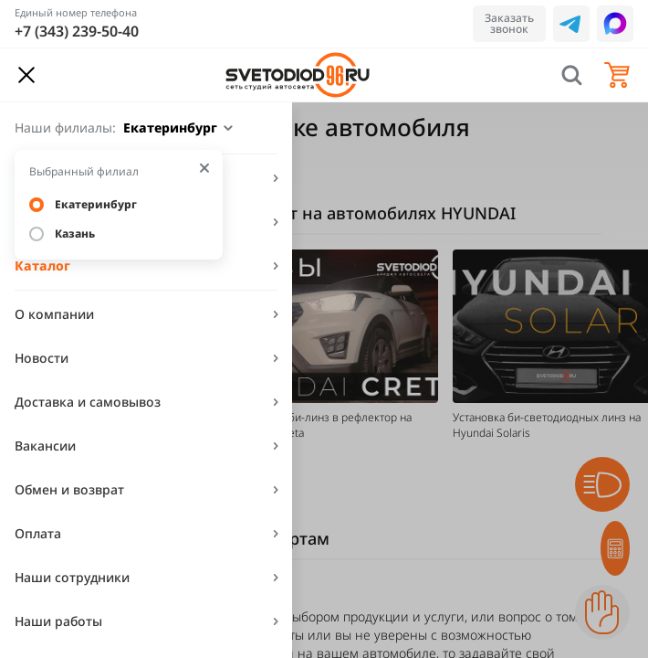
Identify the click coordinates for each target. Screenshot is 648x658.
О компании (54, 314)
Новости (41, 357)
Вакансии (45, 445)
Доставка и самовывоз (88, 401)
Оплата (38, 533)
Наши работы (58, 621)
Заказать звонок (509, 23)
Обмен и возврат (69, 489)
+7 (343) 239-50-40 (77, 31)
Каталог (42, 265)
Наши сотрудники (72, 577)
